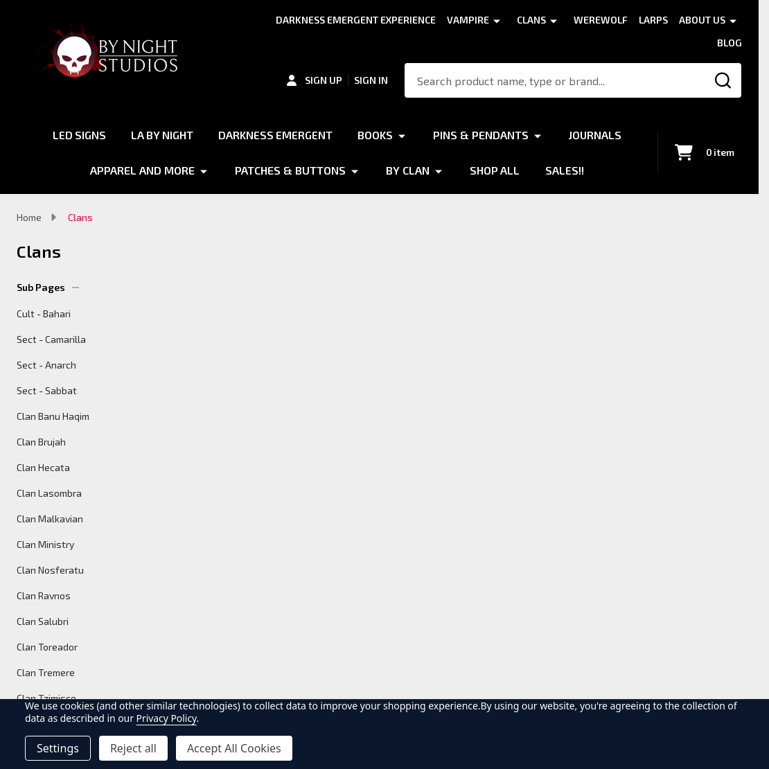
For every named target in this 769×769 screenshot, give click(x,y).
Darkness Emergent (275, 134)
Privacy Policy (166, 718)
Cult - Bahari (44, 313)
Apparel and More (142, 169)
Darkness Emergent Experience (356, 20)
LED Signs (78, 134)
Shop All (495, 169)
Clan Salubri (43, 621)
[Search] (724, 80)
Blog (729, 42)
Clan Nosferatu (50, 570)
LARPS (653, 20)
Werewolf (601, 20)
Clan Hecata (43, 467)
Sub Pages (48, 287)
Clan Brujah (41, 442)
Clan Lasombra (49, 493)
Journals (596, 134)
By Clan (408, 169)
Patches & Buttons (290, 169)
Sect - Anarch (46, 365)
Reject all (133, 748)
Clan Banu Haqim (53, 416)
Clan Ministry (45, 544)
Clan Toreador (47, 647)
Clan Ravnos (44, 595)
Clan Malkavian (50, 518)
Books (376, 134)
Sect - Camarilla (51, 339)
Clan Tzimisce (46, 698)
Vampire (468, 20)
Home (29, 217)
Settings (58, 748)
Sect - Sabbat (47, 390)
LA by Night (161, 134)
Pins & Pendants (481, 134)
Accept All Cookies (234, 748)
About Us (702, 20)
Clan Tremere (46, 672)
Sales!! (564, 169)
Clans (531, 20)
